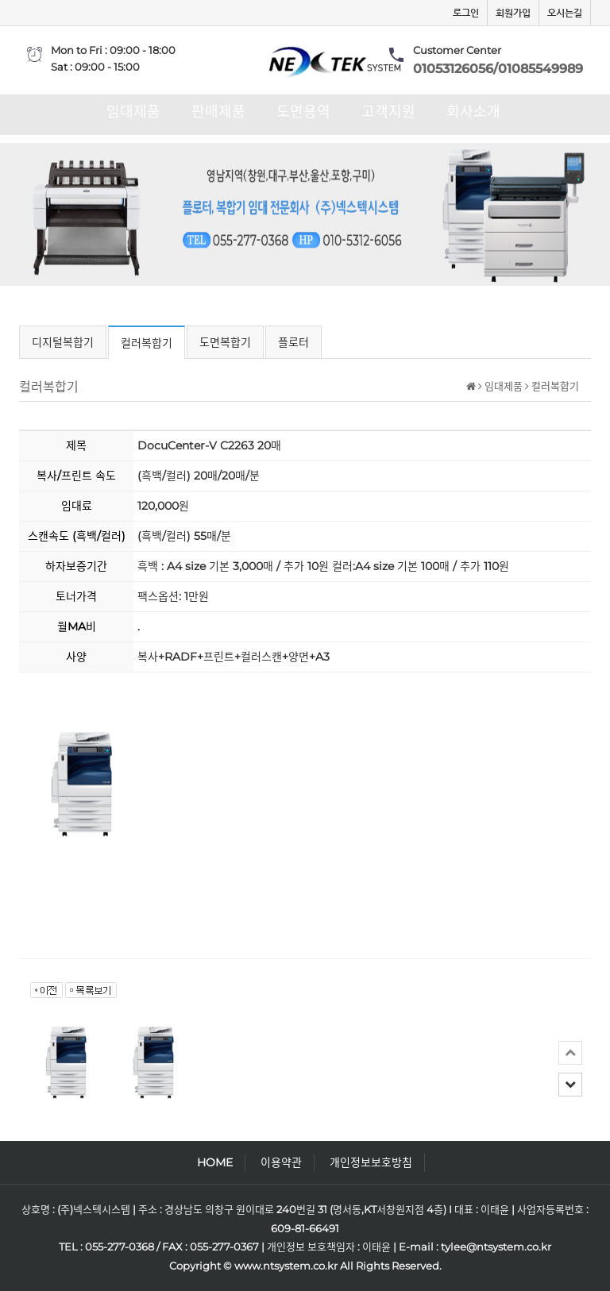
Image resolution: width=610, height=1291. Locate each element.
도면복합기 (225, 342)
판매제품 (218, 112)
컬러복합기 (146, 343)
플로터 (293, 342)
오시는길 (564, 12)
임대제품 (133, 112)
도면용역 (303, 112)
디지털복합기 (63, 342)
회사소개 (473, 112)
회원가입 (513, 12)
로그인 (466, 12)
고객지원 (388, 112)
